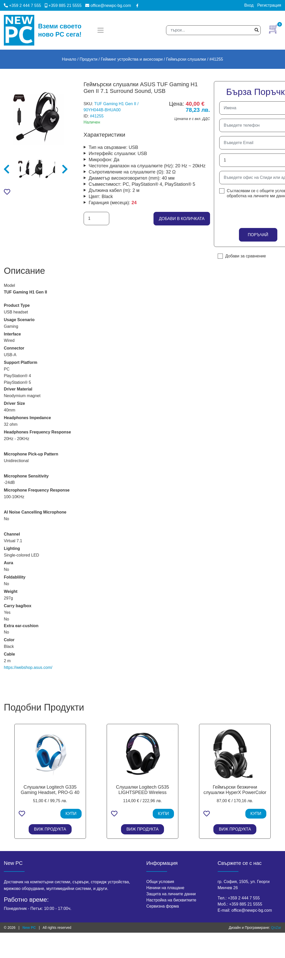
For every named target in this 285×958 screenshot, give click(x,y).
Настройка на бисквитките (171, 900)
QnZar (276, 928)
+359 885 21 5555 (63, 5)
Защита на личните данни (171, 894)
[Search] (213, 30)
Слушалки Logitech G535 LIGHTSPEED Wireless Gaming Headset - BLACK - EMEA (142, 795)
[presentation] (249, 211)
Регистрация (269, 5)
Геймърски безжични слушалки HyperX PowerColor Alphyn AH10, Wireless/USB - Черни (235, 795)
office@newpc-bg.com (108, 5)
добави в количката (182, 218)
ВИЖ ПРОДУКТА (50, 829)
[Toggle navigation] (100, 30)
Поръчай (258, 235)
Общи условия (160, 881)
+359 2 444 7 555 (22, 5)
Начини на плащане (165, 888)
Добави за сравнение (245, 256)
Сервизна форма (162, 906)
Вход (249, 5)
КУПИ (70, 813)
